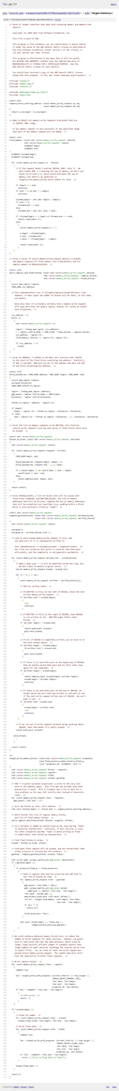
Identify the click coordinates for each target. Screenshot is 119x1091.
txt (107, 1087)
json (114, 1087)
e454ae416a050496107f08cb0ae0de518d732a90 (53, 13)
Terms (31, 1087)
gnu (5, 13)
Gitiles (16, 1087)
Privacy (23, 1087)
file (58, 20)
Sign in (113, 4)
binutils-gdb (16, 13)
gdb (87, 13)
